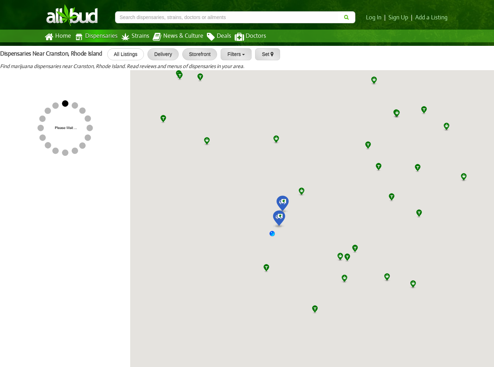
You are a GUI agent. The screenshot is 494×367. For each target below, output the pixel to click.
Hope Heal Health (49, 229)
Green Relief (42, 118)
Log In (375, 17)
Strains (132, 36)
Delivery (161, 54)
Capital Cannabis (48, 341)
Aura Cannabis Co (25, 296)
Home (57, 37)
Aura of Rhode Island (53, 140)
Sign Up (399, 17)
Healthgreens (44, 73)
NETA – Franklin (47, 319)
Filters (234, 54)
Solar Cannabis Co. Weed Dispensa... (73, 96)
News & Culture (174, 37)
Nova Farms (42, 185)
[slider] (47, 81)
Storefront (197, 54)
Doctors (244, 37)
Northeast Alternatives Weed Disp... (72, 274)
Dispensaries (94, 36)
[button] (275, 236)
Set (265, 54)
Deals (214, 37)
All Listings (123, 54)
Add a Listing (432, 17)
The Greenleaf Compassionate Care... (49, 252)
